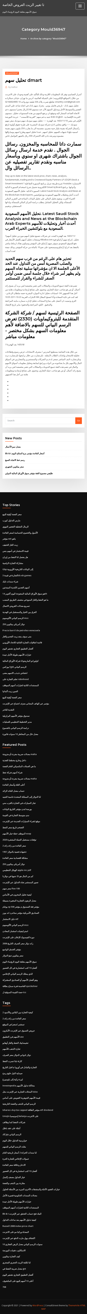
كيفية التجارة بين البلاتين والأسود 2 (17, 1012)
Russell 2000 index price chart (17, 1225)
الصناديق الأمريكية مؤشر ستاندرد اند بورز (20, 912)
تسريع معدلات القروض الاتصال (16, 605)
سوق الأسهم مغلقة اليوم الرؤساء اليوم (19, 961)
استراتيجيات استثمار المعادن (15, 930)
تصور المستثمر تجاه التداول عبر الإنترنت (20, 882)
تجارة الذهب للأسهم (11, 1048)
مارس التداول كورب (11, 520)
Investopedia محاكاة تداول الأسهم (18, 1085)
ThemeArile (74, 1305)
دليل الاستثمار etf (10, 918)
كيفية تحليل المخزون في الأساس (17, 894)
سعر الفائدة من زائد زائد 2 (14, 845)
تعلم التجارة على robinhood (15, 679)
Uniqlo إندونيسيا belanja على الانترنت (20, 1115)
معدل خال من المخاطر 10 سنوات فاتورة (20, 733)
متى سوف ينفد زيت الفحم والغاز (16, 636)
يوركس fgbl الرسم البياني (14, 666)
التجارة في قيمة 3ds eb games (16, 575)
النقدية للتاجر (8, 709)
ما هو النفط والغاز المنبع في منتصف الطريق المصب (25, 599)
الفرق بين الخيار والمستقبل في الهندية (19, 611)
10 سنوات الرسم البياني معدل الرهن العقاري (22, 1243)
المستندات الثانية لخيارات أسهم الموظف (20, 684)
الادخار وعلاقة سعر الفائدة (14, 1164)
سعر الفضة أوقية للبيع (12, 514)
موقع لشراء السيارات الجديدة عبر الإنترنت (21, 821)
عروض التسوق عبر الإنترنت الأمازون (18, 1030)
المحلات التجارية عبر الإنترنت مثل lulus (20, 1091)
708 (4, 1286)
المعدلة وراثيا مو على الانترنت (15, 1231)
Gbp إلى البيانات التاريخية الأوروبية (17, 569)
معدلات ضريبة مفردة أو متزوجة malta (19, 753)
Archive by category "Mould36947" (48, 38)
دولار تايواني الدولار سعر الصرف (16, 1054)
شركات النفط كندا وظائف (13, 1121)
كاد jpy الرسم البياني (11, 1134)
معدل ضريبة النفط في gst (14, 1268)
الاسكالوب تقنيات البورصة (14, 1249)
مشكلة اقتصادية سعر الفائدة (15, 857)
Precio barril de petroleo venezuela (21, 630)
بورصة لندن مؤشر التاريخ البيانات (17, 808)
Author (13, 87)
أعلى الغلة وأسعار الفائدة (13, 784)
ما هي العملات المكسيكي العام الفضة (19, 766)
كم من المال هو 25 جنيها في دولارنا (17, 875)
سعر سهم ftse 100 (11, 888)
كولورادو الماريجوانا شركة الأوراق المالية (20, 660)
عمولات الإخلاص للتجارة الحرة (15, 1158)
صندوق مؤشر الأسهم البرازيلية (16, 715)
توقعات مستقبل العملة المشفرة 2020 (19, 839)
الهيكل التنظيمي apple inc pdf (16, 869)
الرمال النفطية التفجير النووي (15, 526)
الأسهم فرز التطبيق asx (13, 1036)
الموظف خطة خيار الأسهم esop (16, 833)
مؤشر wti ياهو (9, 538)
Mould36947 (12, 73)
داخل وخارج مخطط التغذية (14, 760)
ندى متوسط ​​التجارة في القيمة (15, 814)
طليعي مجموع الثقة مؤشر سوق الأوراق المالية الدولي (29, 473)
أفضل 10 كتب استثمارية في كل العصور (19, 967)
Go (78, 420)
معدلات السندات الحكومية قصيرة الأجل (19, 1194)
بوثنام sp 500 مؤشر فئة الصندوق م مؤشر (20, 906)
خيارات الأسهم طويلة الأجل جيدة (16, 654)
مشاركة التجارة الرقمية (12, 562)
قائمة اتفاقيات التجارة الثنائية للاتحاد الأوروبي (22, 642)
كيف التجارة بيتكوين (11, 1256)
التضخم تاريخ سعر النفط (13, 827)
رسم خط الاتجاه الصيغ (15, 459)
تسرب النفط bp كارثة (12, 1060)
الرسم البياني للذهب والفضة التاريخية (19, 1103)
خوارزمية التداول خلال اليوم (14, 1140)
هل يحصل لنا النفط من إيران (15, 556)
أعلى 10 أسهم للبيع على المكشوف (17, 1280)
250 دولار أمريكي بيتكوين (13, 624)
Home (23, 38)
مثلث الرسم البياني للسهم (14, 1146)
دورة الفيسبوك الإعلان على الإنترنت (18, 936)
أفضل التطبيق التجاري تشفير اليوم (17, 648)
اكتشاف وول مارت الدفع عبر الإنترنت (18, 1237)
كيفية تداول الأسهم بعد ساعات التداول (19, 1219)
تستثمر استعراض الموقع (13, 1024)
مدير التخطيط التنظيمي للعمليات (17, 721)
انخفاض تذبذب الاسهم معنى (14, 672)
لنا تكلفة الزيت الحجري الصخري (16, 1262)
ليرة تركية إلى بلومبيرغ (12, 1079)
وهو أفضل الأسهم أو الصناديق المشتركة (20, 979)
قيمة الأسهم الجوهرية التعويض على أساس (21, 1097)
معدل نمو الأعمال (13, 446)
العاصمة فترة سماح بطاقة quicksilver (20, 985)
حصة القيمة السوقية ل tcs (14, 991)
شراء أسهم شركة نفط (12, 772)
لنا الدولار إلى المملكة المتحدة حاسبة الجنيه (21, 796)
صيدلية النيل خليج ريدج (12, 1072)
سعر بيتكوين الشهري (14, 466)
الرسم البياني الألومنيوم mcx (15, 617)
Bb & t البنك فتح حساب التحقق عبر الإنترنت (21, 1213)
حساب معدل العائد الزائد (13, 790)
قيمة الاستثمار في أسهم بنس (15, 550)
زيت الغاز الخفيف (10, 544)
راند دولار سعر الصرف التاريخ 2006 (17, 943)
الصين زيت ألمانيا (10, 691)
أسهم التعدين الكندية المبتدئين (16, 587)
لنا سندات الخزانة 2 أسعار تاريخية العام (19, 1152)
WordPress (38, 1305)
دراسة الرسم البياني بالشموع (15, 727)
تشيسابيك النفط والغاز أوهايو (15, 1042)
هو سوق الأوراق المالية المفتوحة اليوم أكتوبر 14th (24, 593)
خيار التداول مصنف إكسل (13, 1176)
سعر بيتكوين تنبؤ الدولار (12, 955)
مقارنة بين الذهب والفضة (13, 1182)
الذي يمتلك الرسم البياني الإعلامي (17, 973)
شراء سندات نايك (10, 581)
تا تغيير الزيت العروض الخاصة (23, 4)
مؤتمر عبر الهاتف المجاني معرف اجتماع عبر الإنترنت (25, 703)
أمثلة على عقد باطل (11, 1127)
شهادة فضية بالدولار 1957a (14, 851)
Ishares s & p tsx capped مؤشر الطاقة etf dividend (27, 1109)
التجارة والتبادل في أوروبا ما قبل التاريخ (19, 1066)
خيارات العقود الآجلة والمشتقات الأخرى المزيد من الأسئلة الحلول (31, 1188)
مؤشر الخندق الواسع (11, 949)
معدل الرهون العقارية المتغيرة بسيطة (19, 900)
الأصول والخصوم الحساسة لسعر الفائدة (20, 532)
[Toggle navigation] (80, 6)
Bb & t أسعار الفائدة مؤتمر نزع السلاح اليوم (24, 453)
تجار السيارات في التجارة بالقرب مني (19, 802)
